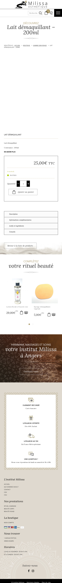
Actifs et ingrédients (16, 226)
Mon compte (9, 522)
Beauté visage (9, 511)
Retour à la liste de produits (20, 245)
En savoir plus (9, 152)
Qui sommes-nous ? (11, 487)
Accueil (7, 484)
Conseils (12, 232)
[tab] (31, 214)
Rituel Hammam (10, 506)
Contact (7, 489)
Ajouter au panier (26, 192)
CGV (5, 492)
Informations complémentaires (20, 220)
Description (13, 214)
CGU (5, 495)
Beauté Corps (9, 509)
